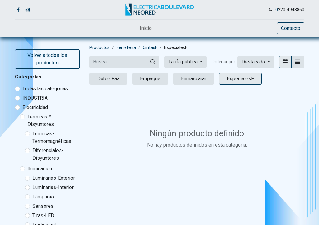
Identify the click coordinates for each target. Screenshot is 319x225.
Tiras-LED (43, 215)
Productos (99, 47)
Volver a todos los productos (47, 59)
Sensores (43, 206)
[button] (255, 62)
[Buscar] (153, 62)
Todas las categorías (45, 89)
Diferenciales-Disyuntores (48, 154)
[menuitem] (145, 28)
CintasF (150, 47)
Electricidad (35, 107)
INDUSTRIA (35, 98)
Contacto (290, 28)
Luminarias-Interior (53, 187)
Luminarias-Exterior (53, 178)
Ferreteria (126, 47)
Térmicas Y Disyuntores (40, 120)
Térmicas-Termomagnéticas (51, 137)
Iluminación (39, 169)
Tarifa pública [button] (184, 62)
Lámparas (43, 197)
